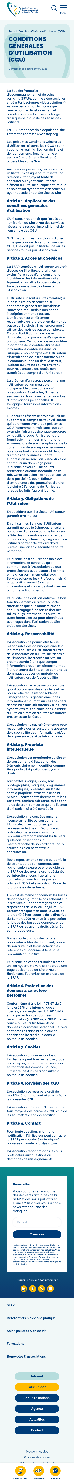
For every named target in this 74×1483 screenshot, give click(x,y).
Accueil (13, 31)
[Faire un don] (20, 1473)
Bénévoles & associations (26, 1356)
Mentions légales (37, 1451)
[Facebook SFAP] (32, 1291)
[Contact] (37, 1430)
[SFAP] (22, 16)
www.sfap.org (47, 134)
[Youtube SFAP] (50, 1291)
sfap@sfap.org (47, 1143)
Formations (15, 1344)
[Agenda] (37, 1409)
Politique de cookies (37, 1457)
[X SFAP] (41, 1291)
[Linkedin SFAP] (23, 1291)
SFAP (11, 1305)
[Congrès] (38, 1473)
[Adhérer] (55, 1473)
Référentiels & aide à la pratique (31, 1318)
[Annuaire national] (37, 1398)
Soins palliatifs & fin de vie (27, 1331)
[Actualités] (37, 1419)
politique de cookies (22, 1039)
